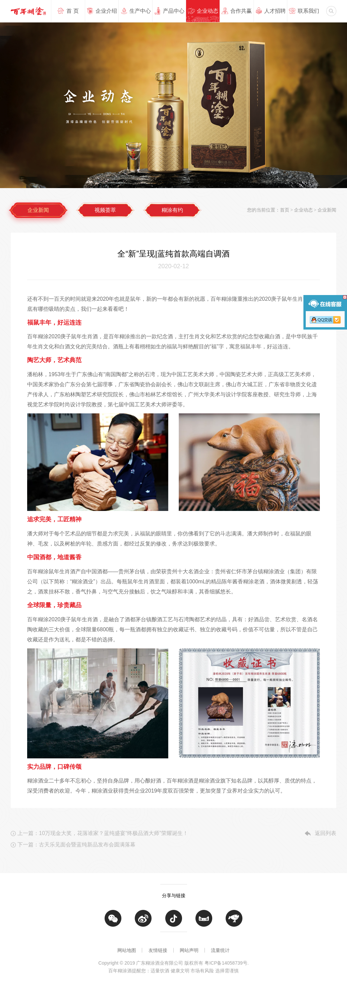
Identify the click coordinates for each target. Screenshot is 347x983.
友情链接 (158, 953)
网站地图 (126, 953)
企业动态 (303, 210)
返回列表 (325, 842)
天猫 (203, 924)
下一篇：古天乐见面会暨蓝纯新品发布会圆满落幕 (76, 853)
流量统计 (220, 953)
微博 (143, 924)
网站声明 (189, 953)
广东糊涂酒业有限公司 (28, 11)
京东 (234, 924)
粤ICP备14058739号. (227, 969)
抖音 (173, 924)
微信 (113, 924)
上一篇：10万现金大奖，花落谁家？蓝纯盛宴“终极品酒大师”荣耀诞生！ (102, 842)
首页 (284, 210)
